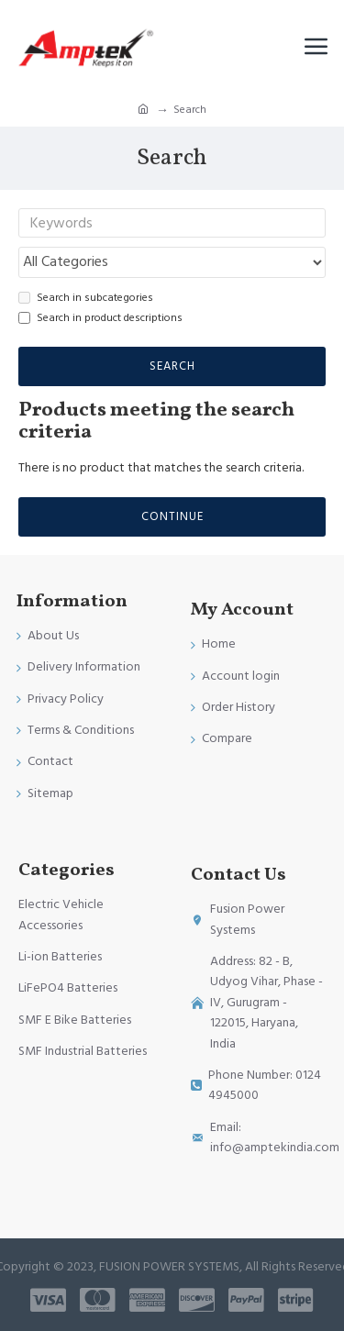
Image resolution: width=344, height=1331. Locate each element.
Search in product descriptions (100, 318)
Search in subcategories (85, 297)
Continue (172, 516)
